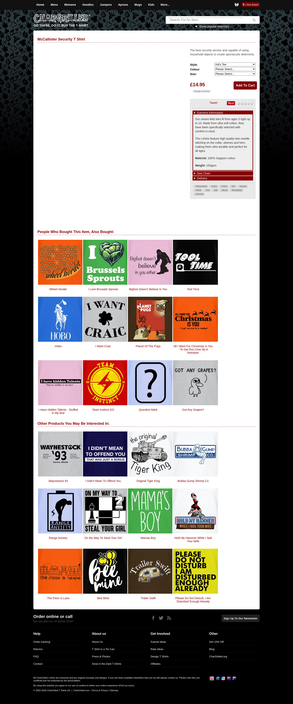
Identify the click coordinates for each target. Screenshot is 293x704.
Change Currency (202, 91)
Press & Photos (101, 656)
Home (40, 4)
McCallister (237, 190)
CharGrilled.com (81, 690)
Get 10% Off (216, 641)
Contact (38, 663)
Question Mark (148, 409)
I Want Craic (103, 346)
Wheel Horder (58, 289)
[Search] (205, 20)
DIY (233, 186)
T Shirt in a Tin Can (103, 649)
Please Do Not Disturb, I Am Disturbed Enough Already (193, 600)
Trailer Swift (148, 598)
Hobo (58, 346)
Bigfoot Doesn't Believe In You (148, 289)
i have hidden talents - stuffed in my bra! (58, 411)
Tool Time (193, 289)
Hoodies (88, 4)
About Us (97, 641)
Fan (207, 190)
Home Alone (201, 186)
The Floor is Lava (58, 598)
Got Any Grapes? (193, 409)
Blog (211, 649)
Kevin (214, 186)
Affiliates (156, 663)
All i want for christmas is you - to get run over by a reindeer (193, 349)
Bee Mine (103, 598)
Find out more (126, 685)
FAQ (36, 656)
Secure (243, 186)
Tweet (213, 102)
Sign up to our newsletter (241, 618)
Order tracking (41, 641)
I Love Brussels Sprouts (103, 289)
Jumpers (106, 4)
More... (165, 4)
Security (199, 194)
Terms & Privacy (100, 690)
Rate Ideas (157, 649)
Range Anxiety (58, 538)
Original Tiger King (148, 481)
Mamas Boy (148, 538)
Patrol (198, 190)
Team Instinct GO (103, 409)
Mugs (138, 4)
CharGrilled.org (218, 656)
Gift (215, 190)
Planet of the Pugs (148, 346)
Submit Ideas (158, 641)
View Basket (252, 4)
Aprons (123, 4)
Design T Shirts (159, 656)
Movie (224, 190)
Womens (70, 4)
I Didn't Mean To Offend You (103, 481)
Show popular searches (214, 26)
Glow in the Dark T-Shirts (106, 663)
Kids (151, 4)
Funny (224, 186)
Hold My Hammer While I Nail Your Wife (193, 539)
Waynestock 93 (58, 481)
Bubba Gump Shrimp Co (193, 481)
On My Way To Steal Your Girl (103, 538)
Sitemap (114, 690)
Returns (38, 649)
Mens (54, 4)
